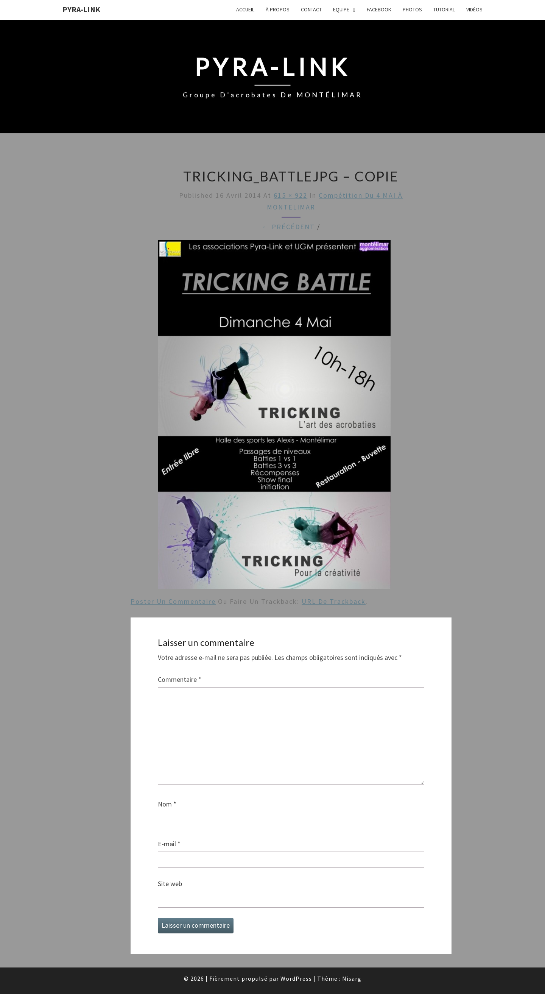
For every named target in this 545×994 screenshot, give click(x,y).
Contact (311, 9)
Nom (167, 804)
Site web (170, 883)
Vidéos (474, 9)
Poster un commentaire (173, 601)
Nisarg (351, 978)
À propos (278, 9)
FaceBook (379, 9)
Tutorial (444, 9)
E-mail (169, 843)
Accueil (245, 9)
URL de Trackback (334, 601)
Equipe (341, 9)
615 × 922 (290, 195)
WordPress (296, 978)
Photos (412, 9)
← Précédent (288, 226)
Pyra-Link (81, 9)
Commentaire (179, 679)
